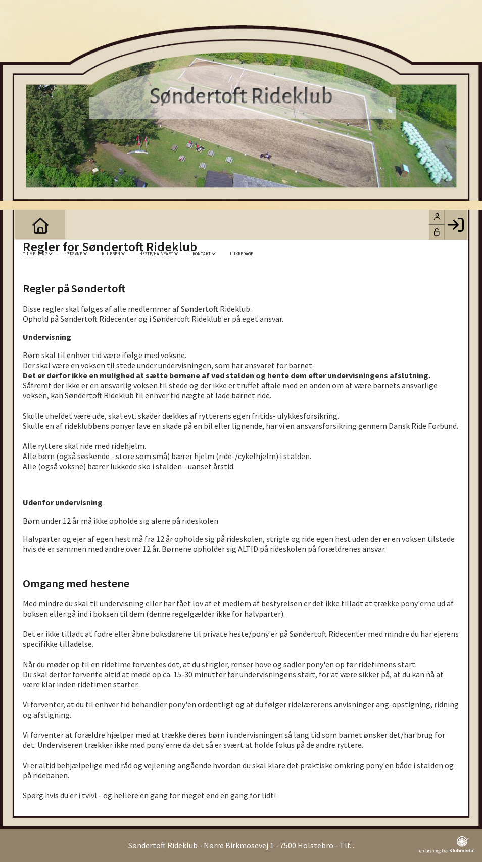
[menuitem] (30, 225)
